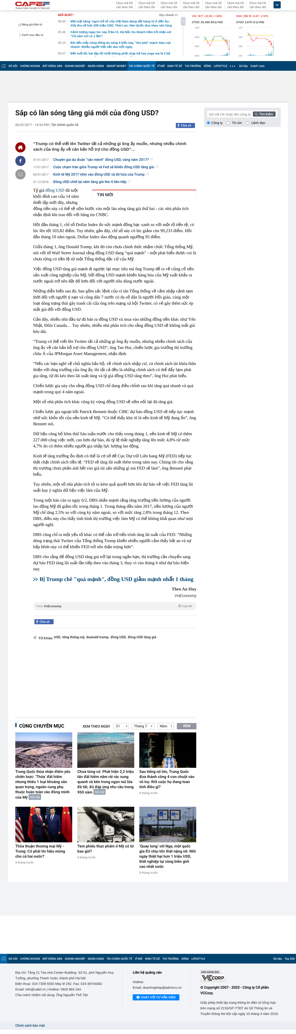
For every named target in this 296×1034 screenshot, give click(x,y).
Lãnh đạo (258, 123)
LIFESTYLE (220, 66)
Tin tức (237, 123)
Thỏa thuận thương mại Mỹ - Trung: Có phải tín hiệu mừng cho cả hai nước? (40, 851)
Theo (115, 606)
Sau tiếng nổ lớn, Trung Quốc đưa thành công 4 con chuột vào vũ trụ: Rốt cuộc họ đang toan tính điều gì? (166, 779)
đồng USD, (118, 637)
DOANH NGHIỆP (75, 66)
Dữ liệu (243, 66)
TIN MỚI (105, 194)
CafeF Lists (257, 66)
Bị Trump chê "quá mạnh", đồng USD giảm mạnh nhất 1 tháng (116, 579)
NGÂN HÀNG (96, 66)
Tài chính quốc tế (64, 125)
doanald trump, (97, 637)
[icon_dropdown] (277, 5)
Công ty (217, 123)
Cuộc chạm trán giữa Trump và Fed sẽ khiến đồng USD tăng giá (105, 167)
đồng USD (54, 190)
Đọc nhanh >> (168, 15)
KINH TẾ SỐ (174, 66)
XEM (186, 726)
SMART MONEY (116, 66)
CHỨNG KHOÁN (30, 66)
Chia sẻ (186, 125)
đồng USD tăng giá (142, 637)
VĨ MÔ (161, 66)
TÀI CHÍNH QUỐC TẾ (142, 66)
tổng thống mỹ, (73, 637)
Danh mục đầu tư (30, 35)
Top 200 (290, 958)
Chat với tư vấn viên (156, 997)
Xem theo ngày (96, 727)
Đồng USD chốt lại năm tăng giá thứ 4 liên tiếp (92, 182)
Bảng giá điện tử (29, 24)
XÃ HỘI (13, 66)
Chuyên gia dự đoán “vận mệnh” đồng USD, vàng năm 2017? (103, 160)
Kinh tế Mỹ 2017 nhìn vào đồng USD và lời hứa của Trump (101, 175)
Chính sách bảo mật (30, 1026)
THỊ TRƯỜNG (193, 66)
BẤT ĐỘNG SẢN (52, 66)
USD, (57, 637)
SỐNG (207, 66)
